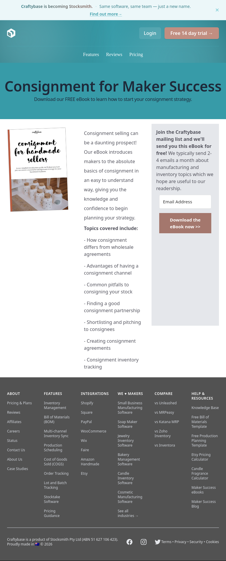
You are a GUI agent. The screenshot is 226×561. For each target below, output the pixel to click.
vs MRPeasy (164, 412)
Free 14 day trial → (191, 33)
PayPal (86, 421)
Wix (84, 440)
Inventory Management (55, 405)
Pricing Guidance (51, 513)
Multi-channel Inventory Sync (56, 433)
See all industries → (128, 513)
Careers (13, 431)
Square (87, 412)
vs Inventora (164, 445)
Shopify (87, 403)
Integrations (95, 393)
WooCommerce (94, 431)
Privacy (180, 542)
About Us (14, 459)
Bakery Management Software (129, 459)
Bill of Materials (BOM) (56, 419)
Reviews (114, 54)
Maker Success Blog (204, 504)
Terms (166, 542)
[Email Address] (185, 202)
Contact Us (16, 449)
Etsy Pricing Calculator (201, 457)
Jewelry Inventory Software (126, 440)
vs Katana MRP (166, 421)
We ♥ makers (130, 393)
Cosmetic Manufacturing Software (130, 497)
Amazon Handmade (90, 462)
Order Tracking (56, 473)
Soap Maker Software (127, 424)
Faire (85, 449)
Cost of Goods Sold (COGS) (55, 462)
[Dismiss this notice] (217, 10)
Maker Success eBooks (204, 490)
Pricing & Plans (19, 403)
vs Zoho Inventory (162, 433)
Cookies (212, 542)
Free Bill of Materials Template (200, 422)
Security (196, 542)
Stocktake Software (52, 499)
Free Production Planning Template (205, 440)
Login (150, 33)
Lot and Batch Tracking (55, 485)
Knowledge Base (205, 407)
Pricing (136, 54)
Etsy (84, 473)
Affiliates (14, 421)
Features (91, 54)
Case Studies (17, 468)
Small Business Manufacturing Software (130, 408)
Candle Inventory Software (126, 478)
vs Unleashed (165, 403)
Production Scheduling (53, 447)
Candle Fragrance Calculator (200, 473)
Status (12, 440)
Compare (163, 393)
